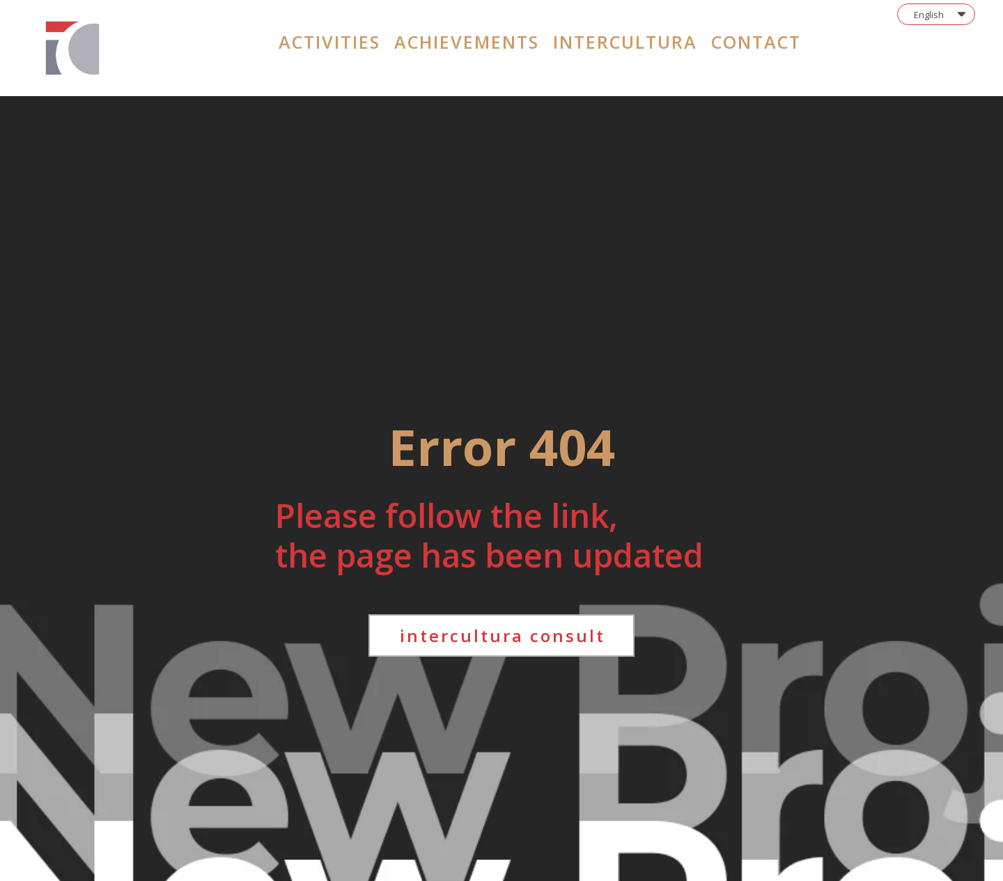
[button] (936, 14)
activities (329, 42)
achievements (466, 42)
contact (756, 42)
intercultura (625, 42)
